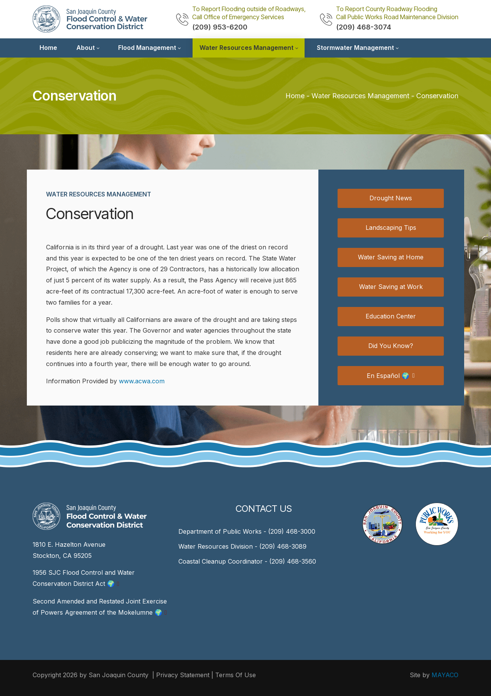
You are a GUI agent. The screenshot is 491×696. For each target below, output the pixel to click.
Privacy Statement (182, 675)
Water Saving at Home (390, 257)
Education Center (391, 316)
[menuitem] (48, 48)
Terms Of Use (235, 675)
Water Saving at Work (391, 286)
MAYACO (445, 675)
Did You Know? (390, 346)
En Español (388, 375)
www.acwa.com (142, 381)
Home (295, 96)
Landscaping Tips (391, 227)
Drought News (390, 198)
